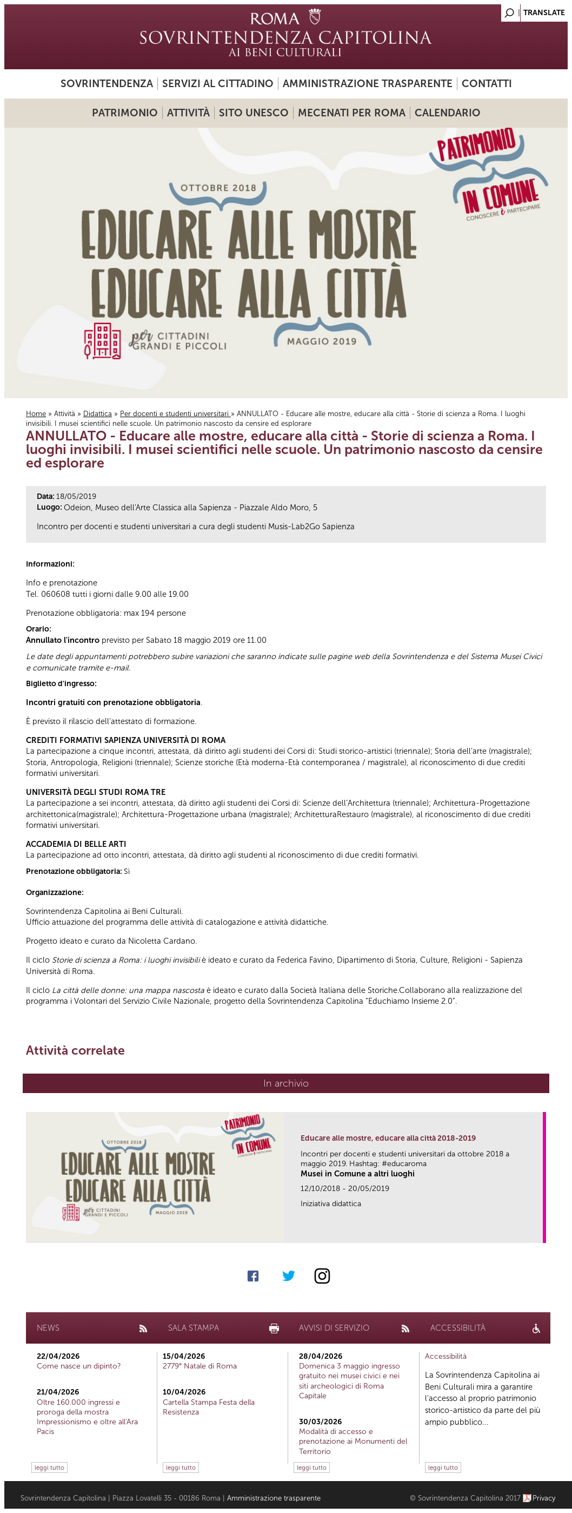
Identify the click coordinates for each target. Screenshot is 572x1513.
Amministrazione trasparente (368, 83)
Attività (188, 113)
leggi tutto (49, 1467)
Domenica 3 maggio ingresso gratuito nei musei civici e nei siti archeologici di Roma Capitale (349, 1380)
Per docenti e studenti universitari (175, 414)
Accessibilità (446, 1356)
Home (36, 414)
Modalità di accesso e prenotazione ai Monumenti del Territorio (353, 1441)
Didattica (97, 414)
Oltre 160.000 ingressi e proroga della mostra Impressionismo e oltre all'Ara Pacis (87, 1417)
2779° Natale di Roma (200, 1366)
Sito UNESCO (254, 113)
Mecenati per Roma (351, 113)
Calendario (448, 113)
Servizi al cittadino (218, 83)
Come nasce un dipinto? (79, 1366)
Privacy (544, 1498)
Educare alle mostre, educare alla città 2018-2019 (388, 1138)
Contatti (487, 83)
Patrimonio (125, 113)
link (538, 1231)
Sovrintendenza (107, 83)
